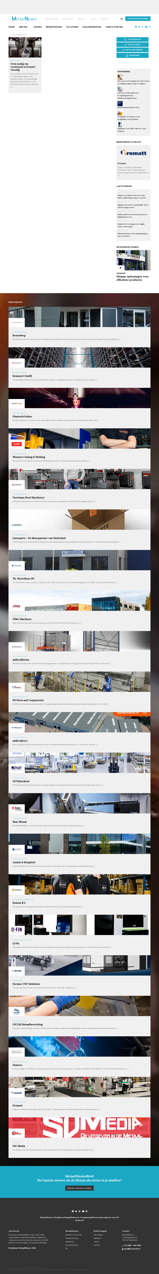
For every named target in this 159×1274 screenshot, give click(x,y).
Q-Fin (16, 943)
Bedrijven (98, 1238)
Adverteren (68, 19)
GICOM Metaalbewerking (28, 1024)
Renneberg (19, 335)
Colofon (32, 1269)
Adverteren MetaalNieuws (18, 1269)
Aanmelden (98, 1235)
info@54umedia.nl (132, 1249)
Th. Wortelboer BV (23, 578)
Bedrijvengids (54, 27)
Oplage (16, 1142)
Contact (104, 19)
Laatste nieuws (124, 186)
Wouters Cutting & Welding (29, 456)
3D (66, 1248)
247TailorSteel (21, 781)
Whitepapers (124, 72)
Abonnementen (51, 19)
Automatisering (71, 1245)
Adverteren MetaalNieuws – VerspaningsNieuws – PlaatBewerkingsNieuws (129, 95)
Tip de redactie (133, 39)
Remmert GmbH (22, 375)
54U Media (19, 1145)
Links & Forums (114, 27)
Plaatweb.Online (22, 416)
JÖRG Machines (22, 619)
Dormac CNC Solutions (26, 983)
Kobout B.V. (19, 902)
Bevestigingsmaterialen (23, 899)
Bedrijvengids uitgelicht (129, 142)
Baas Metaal (20, 821)
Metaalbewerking (20, 697)
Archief (80, 19)
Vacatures (72, 27)
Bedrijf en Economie (127, 192)
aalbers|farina (21, 659)
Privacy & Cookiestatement (46, 1269)
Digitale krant (133, 45)
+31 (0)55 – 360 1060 (132, 1245)
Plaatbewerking (20, 332)
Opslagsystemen (20, 372)
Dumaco (17, 1064)
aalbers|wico (20, 740)
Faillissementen (92, 27)
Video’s (93, 19)
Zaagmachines (19, 1102)
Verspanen (15, 60)
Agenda (37, 27)
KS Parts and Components (28, 700)
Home (12, 27)
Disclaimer (62, 1269)
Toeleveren (123, 221)
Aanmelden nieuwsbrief (138, 19)
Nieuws (23, 27)
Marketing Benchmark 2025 (128, 107)
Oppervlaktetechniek (22, 940)
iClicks (44, 1267)
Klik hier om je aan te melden (80, 1188)
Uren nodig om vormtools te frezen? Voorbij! (23, 67)
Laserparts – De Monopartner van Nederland (39, 537)
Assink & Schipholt (24, 862)
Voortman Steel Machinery (29, 497)
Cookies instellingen (82, 1269)
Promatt (122, 163)
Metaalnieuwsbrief (133, 50)
